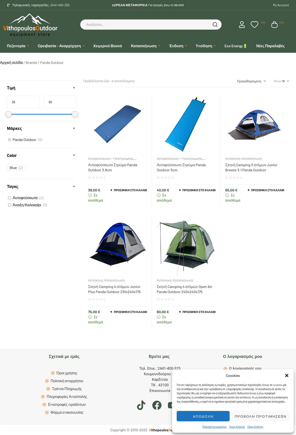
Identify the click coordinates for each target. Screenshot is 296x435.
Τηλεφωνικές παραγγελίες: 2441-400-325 (41, 5)
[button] (286, 375)
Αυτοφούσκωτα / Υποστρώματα (110, 158)
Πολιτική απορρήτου (214, 426)
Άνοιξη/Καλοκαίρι (27, 205)
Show (277, 81)
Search (216, 24)
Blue (13, 167)
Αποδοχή (203, 416)
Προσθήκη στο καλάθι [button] (130, 190)
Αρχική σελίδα (11, 62)
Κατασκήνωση (251, 158)
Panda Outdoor (24, 139)
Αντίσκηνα (232, 158)
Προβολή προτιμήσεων (260, 416)
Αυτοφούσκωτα (25, 197)
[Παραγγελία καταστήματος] (251, 81)
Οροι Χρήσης (237, 426)
